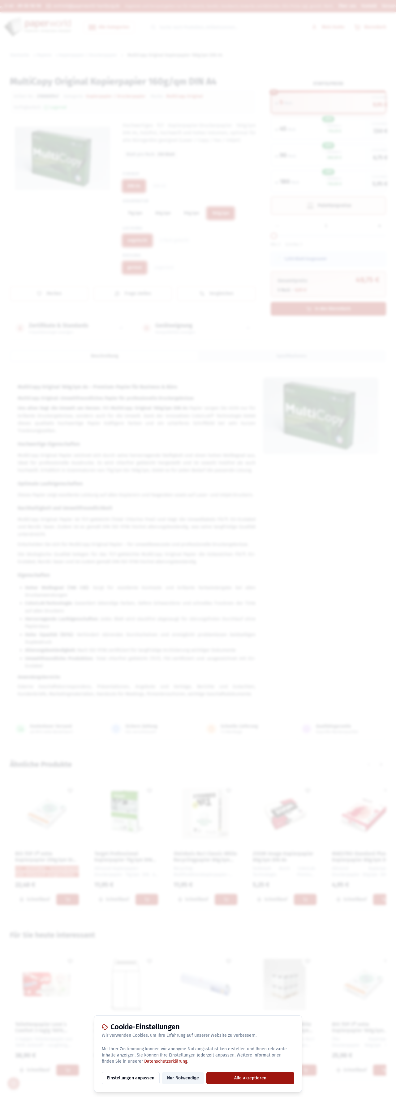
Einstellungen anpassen (130, 1078)
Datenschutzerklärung (165, 1061)
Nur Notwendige (183, 1078)
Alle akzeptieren (250, 1078)
